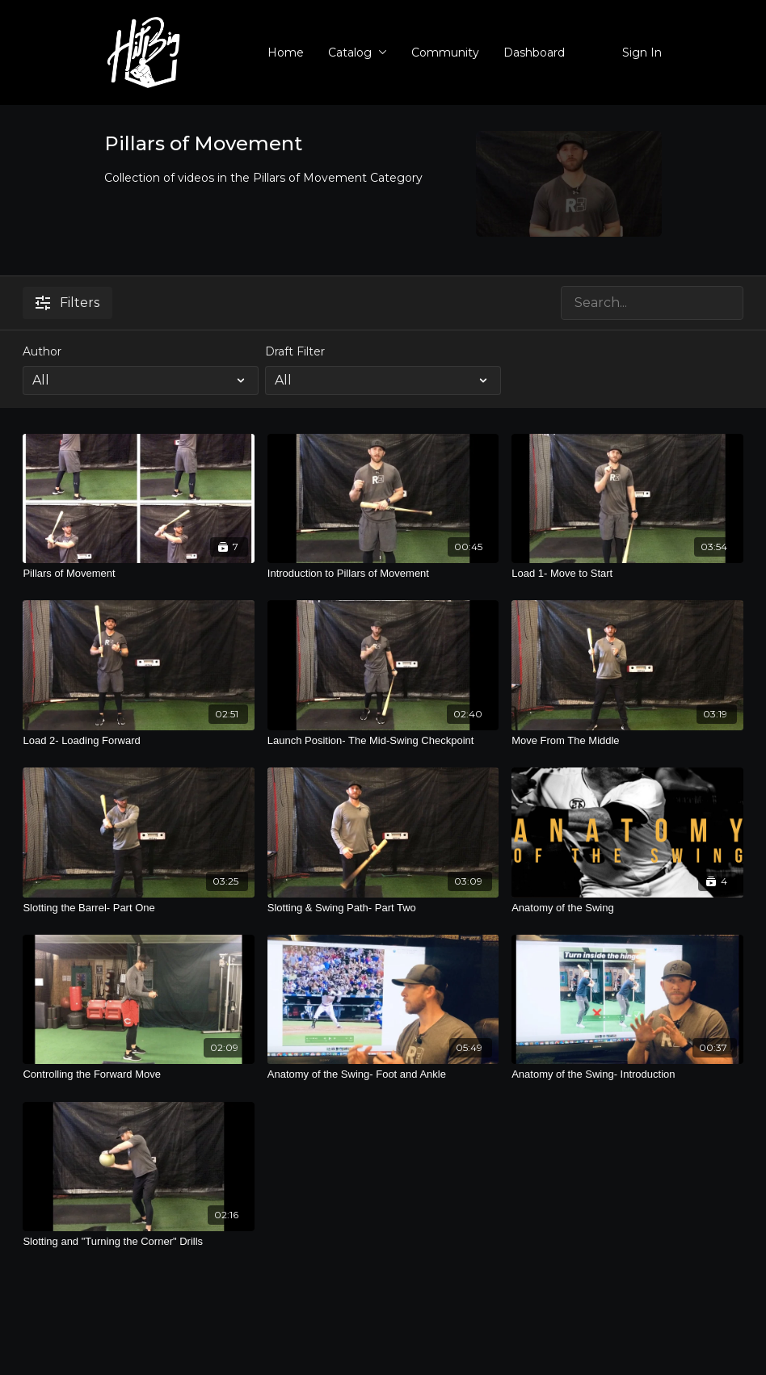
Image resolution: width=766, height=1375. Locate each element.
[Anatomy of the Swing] (627, 908)
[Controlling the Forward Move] (138, 1074)
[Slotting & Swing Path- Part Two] (383, 908)
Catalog (357, 52)
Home (285, 52)
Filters (67, 302)
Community (445, 52)
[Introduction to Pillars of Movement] (383, 574)
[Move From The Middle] (627, 741)
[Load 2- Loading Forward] (138, 741)
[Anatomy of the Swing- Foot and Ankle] (383, 1074)
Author (42, 351)
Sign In (642, 52)
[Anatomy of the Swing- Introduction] (627, 1074)
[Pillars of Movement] (138, 574)
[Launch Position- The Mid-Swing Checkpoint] (383, 741)
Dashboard (534, 52)
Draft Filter (295, 351)
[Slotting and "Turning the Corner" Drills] (138, 1242)
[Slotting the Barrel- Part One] (138, 908)
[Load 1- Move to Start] (627, 574)
